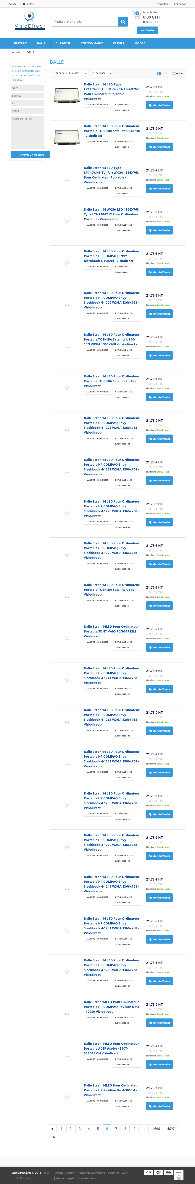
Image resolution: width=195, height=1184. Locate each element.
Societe (70, 1172)
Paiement (113, 1172)
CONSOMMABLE (92, 43)
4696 (156, 1128)
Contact (28, 4)
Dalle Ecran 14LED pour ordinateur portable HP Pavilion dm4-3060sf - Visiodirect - (111, 1090)
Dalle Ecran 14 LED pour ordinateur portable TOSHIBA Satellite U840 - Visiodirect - (112, 590)
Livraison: (151, 96)
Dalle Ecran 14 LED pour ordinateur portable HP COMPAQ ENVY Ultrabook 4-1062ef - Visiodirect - (112, 256)
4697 (171, 1128)
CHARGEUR (63, 43)
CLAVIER (118, 43)
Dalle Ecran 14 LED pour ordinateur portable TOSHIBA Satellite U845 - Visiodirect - (112, 381)
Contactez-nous (87, 1178)
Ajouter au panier (159, 105)
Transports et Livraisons (91, 1172)
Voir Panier (147, 30)
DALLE (41, 43)
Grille (177, 73)
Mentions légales (65, 1178)
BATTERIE (20, 43)
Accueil (12, 4)
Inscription (163, 4)
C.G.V (125, 1172)
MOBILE (140, 43)
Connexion (180, 4)
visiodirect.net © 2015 (27, 1172)
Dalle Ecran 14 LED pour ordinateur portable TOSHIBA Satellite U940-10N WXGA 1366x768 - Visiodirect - (112, 339)
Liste (162, 73)
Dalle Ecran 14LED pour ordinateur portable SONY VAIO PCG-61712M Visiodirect (111, 631)
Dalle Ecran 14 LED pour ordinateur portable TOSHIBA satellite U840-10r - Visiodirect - (112, 131)
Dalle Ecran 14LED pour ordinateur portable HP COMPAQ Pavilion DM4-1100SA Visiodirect (112, 1007)
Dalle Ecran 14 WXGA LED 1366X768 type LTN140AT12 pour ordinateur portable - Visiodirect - (111, 214)
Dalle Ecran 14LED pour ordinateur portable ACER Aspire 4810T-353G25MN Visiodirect (111, 1048)
